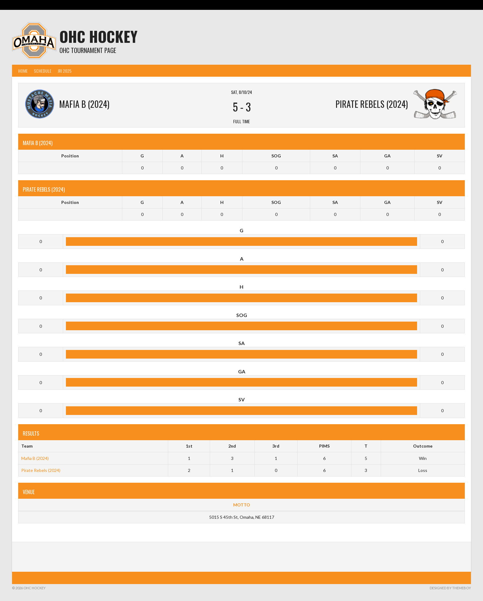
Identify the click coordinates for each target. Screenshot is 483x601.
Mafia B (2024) (35, 458)
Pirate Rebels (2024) (40, 470)
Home (23, 70)
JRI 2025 (64, 70)
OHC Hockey (98, 36)
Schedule (42, 70)
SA (335, 155)
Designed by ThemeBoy (450, 588)
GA (387, 155)
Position (70, 155)
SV (439, 155)
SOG (276, 155)
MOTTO (241, 504)
